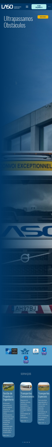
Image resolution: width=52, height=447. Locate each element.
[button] (27, 7)
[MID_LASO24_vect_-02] (11, 7)
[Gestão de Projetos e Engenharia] (8, 411)
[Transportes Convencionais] (26, 411)
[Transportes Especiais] (43, 411)
